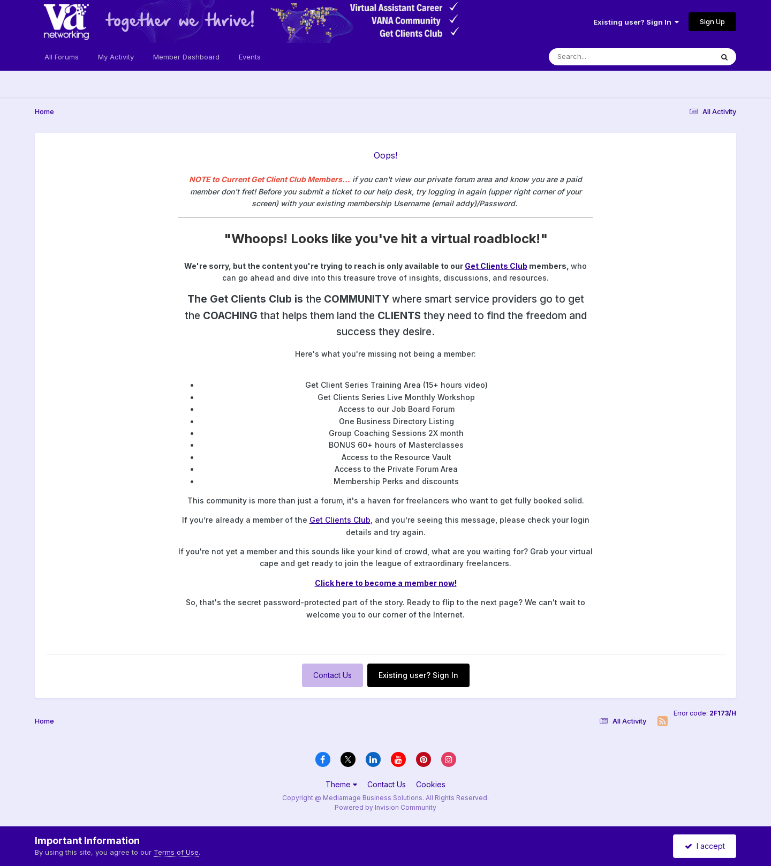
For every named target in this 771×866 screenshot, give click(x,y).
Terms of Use (176, 852)
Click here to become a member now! (386, 583)
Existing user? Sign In (636, 22)
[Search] (601, 56)
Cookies (430, 784)
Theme (341, 784)
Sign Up (712, 21)
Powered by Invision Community (385, 807)
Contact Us (332, 675)
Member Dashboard (186, 56)
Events (250, 56)
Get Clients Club (496, 265)
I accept (705, 845)
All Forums (61, 56)
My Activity (116, 56)
